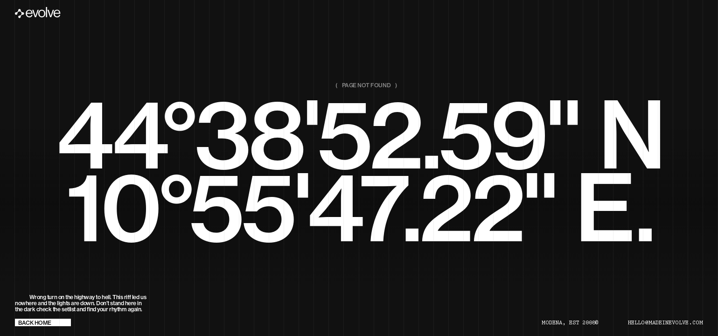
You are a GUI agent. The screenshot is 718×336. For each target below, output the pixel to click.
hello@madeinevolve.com (665, 323)
